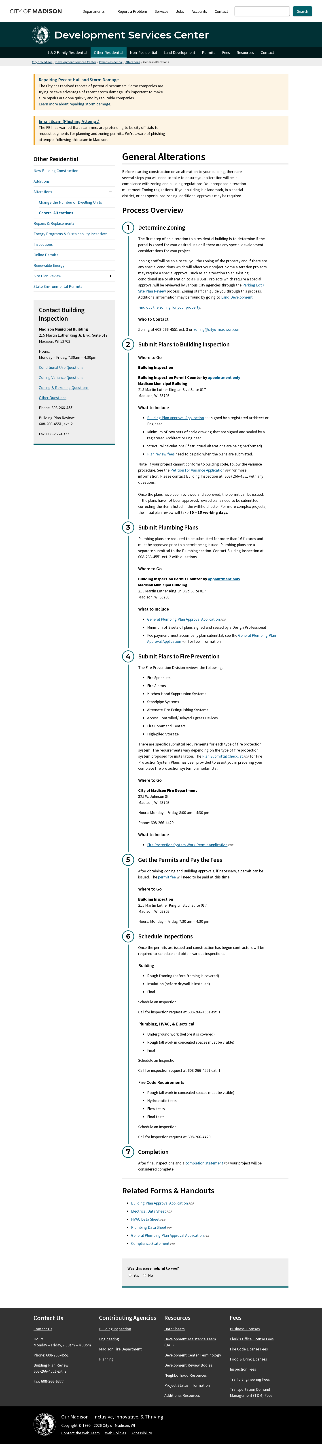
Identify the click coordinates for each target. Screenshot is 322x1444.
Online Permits (46, 254)
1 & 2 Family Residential (67, 52)
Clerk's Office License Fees (252, 1338)
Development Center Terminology (192, 1355)
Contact (221, 11)
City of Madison (42, 62)
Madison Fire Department (120, 1349)
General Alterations (56, 212)
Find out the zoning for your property (169, 307)
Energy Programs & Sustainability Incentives (71, 233)
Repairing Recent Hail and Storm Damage (79, 80)
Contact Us (43, 1328)
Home (38, 52)
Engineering (109, 1338)
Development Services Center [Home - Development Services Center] (131, 35)
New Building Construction (56, 170)
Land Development (179, 52)
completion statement (204, 1163)
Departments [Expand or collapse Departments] (96, 11)
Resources (245, 52)
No (150, 1275)
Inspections (43, 244)
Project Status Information (187, 1385)
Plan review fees (161, 454)
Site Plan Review (47, 275)
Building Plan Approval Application (175, 417)
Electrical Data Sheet (148, 1211)
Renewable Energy (49, 265)
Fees (226, 52)
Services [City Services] (161, 11)
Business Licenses (245, 1328)
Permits (208, 52)
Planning (106, 1359)
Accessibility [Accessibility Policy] (141, 1432)
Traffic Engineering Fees (250, 1379)
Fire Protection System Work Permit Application (187, 844)
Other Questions (52, 397)
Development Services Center (75, 62)
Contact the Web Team (80, 1432)
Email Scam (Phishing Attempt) (69, 121)
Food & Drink (251, 1359)
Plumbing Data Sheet (148, 1227)
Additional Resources (182, 1395)
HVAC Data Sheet (145, 1219)
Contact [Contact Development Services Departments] (267, 52)
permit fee (167, 877)
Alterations (132, 62)
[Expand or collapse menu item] (110, 192)
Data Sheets (174, 1328)
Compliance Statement (150, 1243)
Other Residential (108, 52)
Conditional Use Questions (61, 367)
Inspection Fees (243, 1369)
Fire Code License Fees (249, 1349)
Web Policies (115, 1432)
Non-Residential (143, 52)
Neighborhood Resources (185, 1375)
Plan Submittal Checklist (222, 756)
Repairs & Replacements (54, 223)
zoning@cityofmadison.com (217, 329)
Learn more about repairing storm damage (74, 104)
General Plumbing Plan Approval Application (183, 619)
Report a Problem (132, 11)
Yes (136, 1275)
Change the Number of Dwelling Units (70, 202)
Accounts (199, 11)
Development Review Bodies (188, 1365)
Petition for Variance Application (197, 470)
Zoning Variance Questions (61, 377)
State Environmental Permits (58, 286)
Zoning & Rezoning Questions (64, 387)
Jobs (180, 11)
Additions (42, 181)
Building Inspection (115, 1328)
